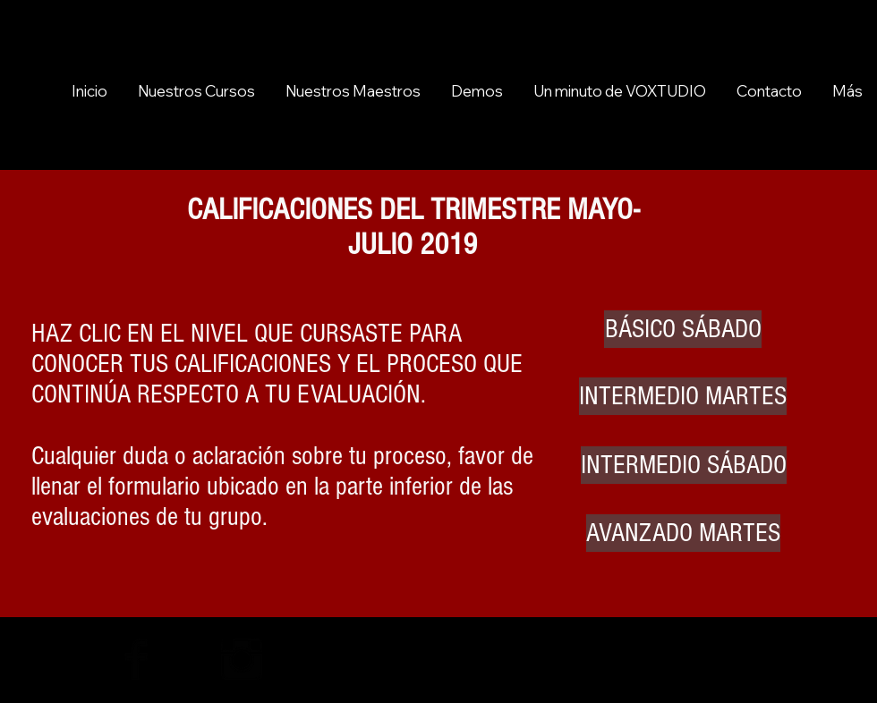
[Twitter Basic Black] (188, 659)
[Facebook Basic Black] (136, 659)
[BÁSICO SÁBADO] (683, 329)
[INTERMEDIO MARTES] (683, 396)
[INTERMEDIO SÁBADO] (684, 465)
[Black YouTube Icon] (83, 659)
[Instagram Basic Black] (241, 659)
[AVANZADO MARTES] (683, 533)
